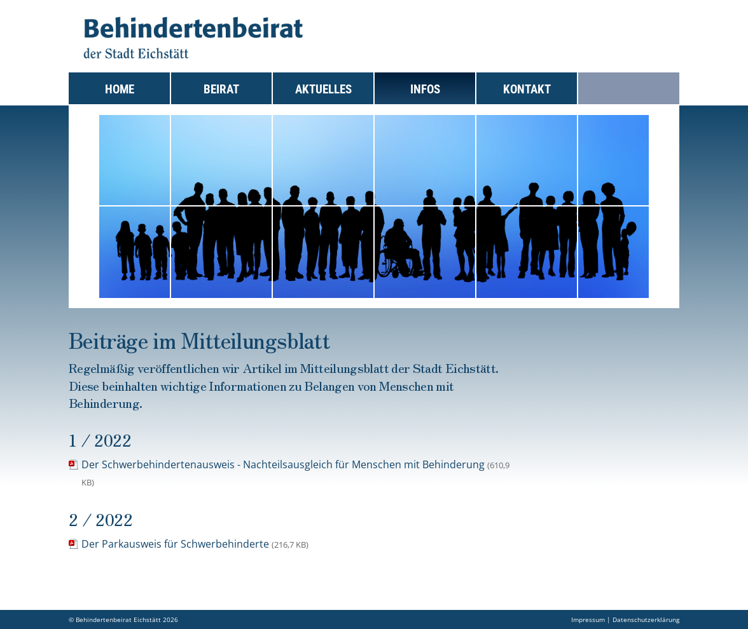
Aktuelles (323, 89)
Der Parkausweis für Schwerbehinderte (194, 544)
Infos (425, 89)
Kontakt (527, 89)
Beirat (221, 89)
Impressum (588, 619)
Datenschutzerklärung (646, 619)
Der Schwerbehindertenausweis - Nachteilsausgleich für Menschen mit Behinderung (295, 472)
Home (119, 89)
